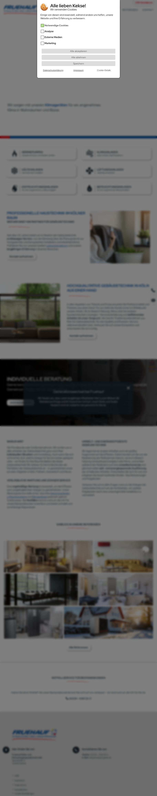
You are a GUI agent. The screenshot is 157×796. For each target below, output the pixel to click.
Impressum (78, 64)
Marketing (50, 37)
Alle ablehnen (78, 51)
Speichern (78, 57)
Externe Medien (53, 31)
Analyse (49, 25)
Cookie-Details (104, 64)
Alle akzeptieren (78, 45)
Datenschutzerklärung (53, 64)
